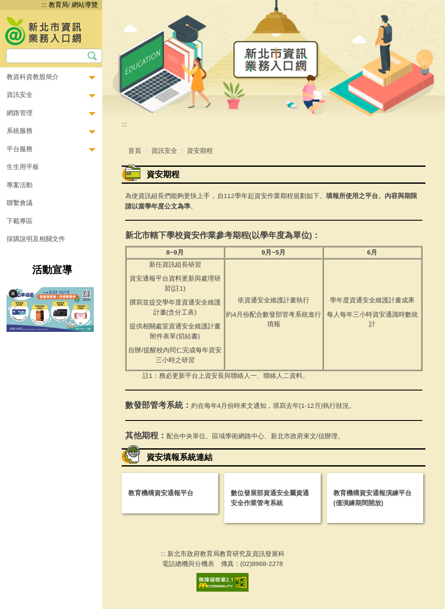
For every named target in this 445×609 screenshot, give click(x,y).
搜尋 (92, 55)
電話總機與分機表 (188, 563)
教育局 (58, 4)
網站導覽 (85, 4)
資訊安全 (164, 150)
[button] (51, 77)
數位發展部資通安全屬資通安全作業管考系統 (270, 497)
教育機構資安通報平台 (160, 492)
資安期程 (200, 150)
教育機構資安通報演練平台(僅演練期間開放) (372, 497)
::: (44, 4)
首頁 (134, 150)
